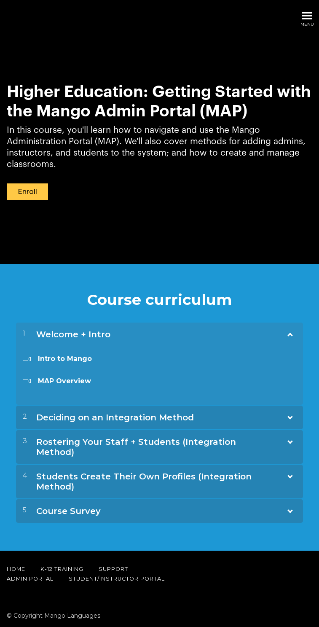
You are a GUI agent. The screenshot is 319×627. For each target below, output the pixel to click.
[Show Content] (289, 332)
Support (113, 569)
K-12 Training (61, 569)
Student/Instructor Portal (117, 579)
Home (16, 569)
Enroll (27, 192)
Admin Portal (30, 579)
